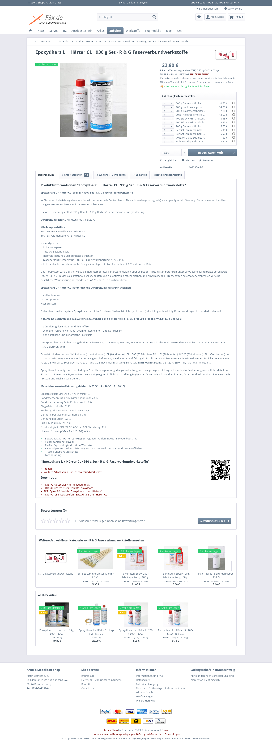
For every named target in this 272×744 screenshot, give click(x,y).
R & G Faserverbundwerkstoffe (55, 573)
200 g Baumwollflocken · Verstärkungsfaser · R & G (205, 126)
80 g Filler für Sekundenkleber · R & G (216, 575)
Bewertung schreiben (214, 520)
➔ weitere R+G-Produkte (111, 174)
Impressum (88, 675)
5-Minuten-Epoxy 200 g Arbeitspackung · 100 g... (136, 575)
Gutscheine (88, 688)
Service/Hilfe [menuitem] (233, 8)
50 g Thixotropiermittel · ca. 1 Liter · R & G (200, 114)
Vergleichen (168, 160)
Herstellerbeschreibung (168, 174)
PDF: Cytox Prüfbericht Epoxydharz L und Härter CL (72, 491)
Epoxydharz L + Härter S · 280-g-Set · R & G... (175, 631)
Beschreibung (46, 174)
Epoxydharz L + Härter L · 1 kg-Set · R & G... (57, 631)
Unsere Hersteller (146, 700)
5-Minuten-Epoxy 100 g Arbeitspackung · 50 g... (176, 575)
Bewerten (206, 160)
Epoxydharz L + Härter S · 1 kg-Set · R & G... (96, 631)
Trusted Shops (111, 730)
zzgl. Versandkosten (199, 73)
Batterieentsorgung (147, 684)
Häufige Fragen (145, 696)
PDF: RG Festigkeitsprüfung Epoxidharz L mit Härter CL (74, 494)
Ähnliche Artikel (47, 595)
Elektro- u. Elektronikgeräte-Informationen (160, 688)
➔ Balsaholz (140, 174)
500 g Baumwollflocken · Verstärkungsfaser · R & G (205, 103)
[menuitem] (127, 17)
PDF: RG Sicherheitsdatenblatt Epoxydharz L (68, 488)
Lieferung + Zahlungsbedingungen (101, 680)
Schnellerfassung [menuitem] (207, 8)
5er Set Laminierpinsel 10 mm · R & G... (96, 575)
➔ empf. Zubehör (75, 174)
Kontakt (85, 684)
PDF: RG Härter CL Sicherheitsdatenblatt (65, 484)
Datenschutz (143, 680)
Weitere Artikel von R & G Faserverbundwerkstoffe (71, 472)
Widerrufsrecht (145, 692)
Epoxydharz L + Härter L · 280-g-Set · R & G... (136, 631)
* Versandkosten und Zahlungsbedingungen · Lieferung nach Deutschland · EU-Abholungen (136, 734)
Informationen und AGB (150, 675)
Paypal (165, 730)
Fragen (46, 468)
